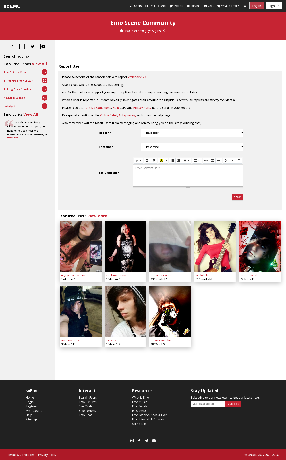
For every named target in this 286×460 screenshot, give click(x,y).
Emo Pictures (155, 6)
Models (176, 6)
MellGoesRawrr (117, 275)
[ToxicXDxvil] (260, 246)
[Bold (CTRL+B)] (147, 161)
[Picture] (212, 161)
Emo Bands (139, 406)
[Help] (239, 161)
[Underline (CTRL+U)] (154, 161)
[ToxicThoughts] (170, 311)
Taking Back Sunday (17, 89)
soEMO (12, 6)
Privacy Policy (142, 108)
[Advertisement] (170, 53)
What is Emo (228, 6)
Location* (106, 147)
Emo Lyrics (139, 411)
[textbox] (188, 175)
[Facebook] (22, 47)
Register (31, 406)
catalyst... (10, 106)
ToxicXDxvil (248, 275)
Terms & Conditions (97, 108)
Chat (209, 6)
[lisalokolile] (215, 246)
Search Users (88, 398)
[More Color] (166, 161)
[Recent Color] (161, 161)
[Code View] (232, 161)
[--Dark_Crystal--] (170, 246)
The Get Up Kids (15, 72)
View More (97, 215)
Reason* (105, 133)
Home (30, 398)
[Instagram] (164, 31)
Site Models (87, 406)
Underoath (12, 137)
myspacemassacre (74, 275)
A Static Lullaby (14, 97)
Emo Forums (87, 411)
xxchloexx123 (137, 77)
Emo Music (139, 402)
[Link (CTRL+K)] (206, 161)
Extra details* (109, 173)
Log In (256, 6)
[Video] (218, 161)
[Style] (138, 161)
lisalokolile (203, 275)
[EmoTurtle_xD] (81, 311)
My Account (34, 411)
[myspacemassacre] (81, 246)
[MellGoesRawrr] (126, 246)
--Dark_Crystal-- (162, 275)
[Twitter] (32, 47)
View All (39, 63)
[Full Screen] (226, 161)
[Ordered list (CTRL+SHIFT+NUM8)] (178, 161)
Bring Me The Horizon (18, 80)
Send (237, 197)
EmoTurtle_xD (71, 340)
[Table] (197, 161)
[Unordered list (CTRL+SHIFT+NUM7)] (172, 161)
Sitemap (31, 419)
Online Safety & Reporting (118, 115)
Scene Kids (139, 424)
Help (116, 108)
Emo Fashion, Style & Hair (149, 415)
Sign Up (274, 6)
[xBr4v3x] (126, 311)
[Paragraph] (186, 161)
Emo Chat (85, 415)
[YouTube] (43, 47)
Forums (193, 6)
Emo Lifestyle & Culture (148, 419)
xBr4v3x (112, 340)
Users (136, 6)
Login (30, 402)
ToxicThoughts (161, 340)
